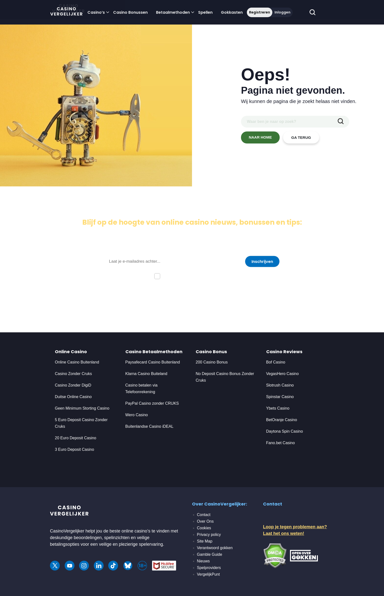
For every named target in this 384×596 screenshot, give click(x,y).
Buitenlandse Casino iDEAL (149, 426)
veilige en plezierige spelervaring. (131, 544)
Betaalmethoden (173, 12)
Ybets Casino (277, 408)
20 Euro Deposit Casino (75, 438)
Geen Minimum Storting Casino (82, 408)
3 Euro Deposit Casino (74, 449)
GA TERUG (301, 137)
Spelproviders (209, 568)
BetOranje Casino (281, 420)
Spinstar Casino (280, 397)
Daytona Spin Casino (284, 431)
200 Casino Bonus (212, 362)
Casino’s (96, 12)
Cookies (204, 528)
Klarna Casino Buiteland (146, 374)
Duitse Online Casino (73, 397)
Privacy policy (209, 534)
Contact (203, 515)
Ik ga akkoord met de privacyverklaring (197, 276)
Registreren (259, 12)
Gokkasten (232, 12)
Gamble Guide (209, 554)
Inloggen (282, 12)
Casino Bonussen (130, 12)
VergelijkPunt (208, 574)
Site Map (204, 541)
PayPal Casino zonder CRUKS (152, 403)
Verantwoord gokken (215, 548)
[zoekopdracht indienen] (340, 121)
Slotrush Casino (280, 385)
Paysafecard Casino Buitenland (152, 362)
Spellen (205, 12)
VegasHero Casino (282, 374)
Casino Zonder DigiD (73, 385)
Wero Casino (136, 415)
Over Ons (205, 521)
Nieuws (203, 561)
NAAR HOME (260, 137)
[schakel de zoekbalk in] (312, 12)
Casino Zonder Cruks (73, 374)
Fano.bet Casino (280, 443)
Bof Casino (275, 362)
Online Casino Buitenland (77, 362)
